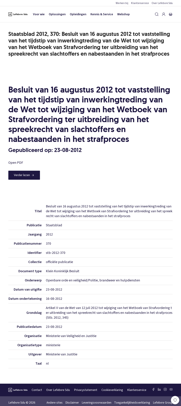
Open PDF (15, 162)
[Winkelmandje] (170, 14)
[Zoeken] (157, 14)
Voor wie (39, 14)
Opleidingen (78, 14)
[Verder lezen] (24, 175)
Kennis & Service (101, 14)
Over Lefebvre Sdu (162, 3)
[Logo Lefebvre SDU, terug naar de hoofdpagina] (17, 14)
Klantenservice (140, 3)
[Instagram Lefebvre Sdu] (165, 389)
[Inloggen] (164, 14)
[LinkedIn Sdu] (159, 389)
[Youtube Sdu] (171, 389)
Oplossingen (57, 14)
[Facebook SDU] (153, 389)
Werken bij (122, 3)
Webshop (123, 14)
